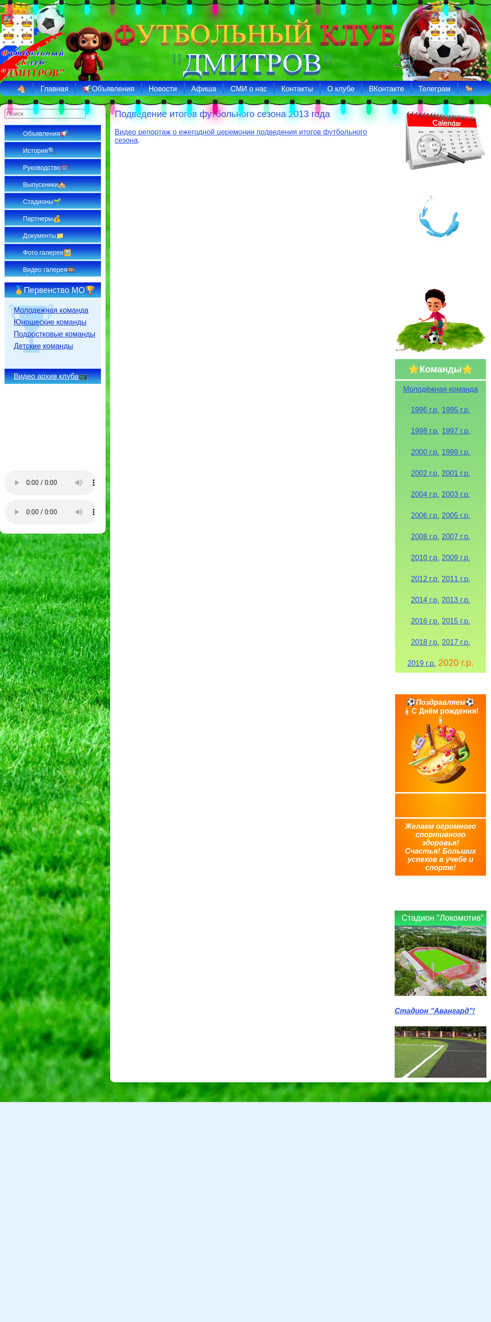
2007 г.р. (456, 536)
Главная (54, 89)
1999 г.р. (456, 452)
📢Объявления (108, 89)
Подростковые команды (54, 334)
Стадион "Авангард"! (435, 1011)
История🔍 (39, 150)
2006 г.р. (425, 515)
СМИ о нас (248, 89)
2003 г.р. (456, 494)
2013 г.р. (456, 600)
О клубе (340, 89)
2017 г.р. (456, 642)
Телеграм (434, 89)
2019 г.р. (421, 663)
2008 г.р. (425, 536)
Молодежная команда (51, 310)
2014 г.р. (425, 600)
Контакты (297, 89)
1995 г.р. (456, 410)
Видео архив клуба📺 (51, 376)
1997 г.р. (456, 431)
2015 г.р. (456, 621)
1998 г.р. (425, 431)
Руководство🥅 (45, 167)
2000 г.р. (425, 452)
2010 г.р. (425, 558)
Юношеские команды (50, 322)
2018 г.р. (425, 642)
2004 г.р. (425, 494)
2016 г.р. (425, 621)
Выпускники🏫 (44, 184)
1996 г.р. (425, 410)
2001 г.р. (456, 473)
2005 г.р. (456, 515)
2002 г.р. (425, 473)
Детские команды (43, 346)
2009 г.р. (456, 558)
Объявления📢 (45, 133)
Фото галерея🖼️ (47, 252)
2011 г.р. (456, 579)
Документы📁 (43, 235)
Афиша (204, 89)
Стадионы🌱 (42, 201)
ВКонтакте (386, 89)
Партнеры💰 (42, 218)
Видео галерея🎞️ (49, 269)
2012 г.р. (425, 579)
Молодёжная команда (440, 389)
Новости (163, 89)
